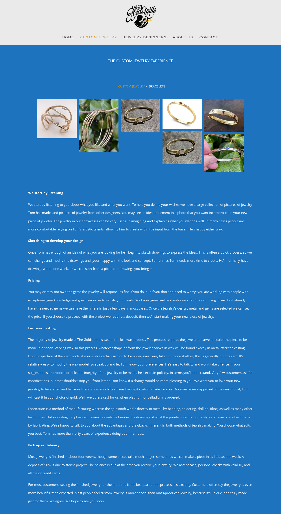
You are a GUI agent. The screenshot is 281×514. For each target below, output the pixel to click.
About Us (183, 37)
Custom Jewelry (98, 37)
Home (68, 37)
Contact (208, 37)
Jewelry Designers (145, 37)
